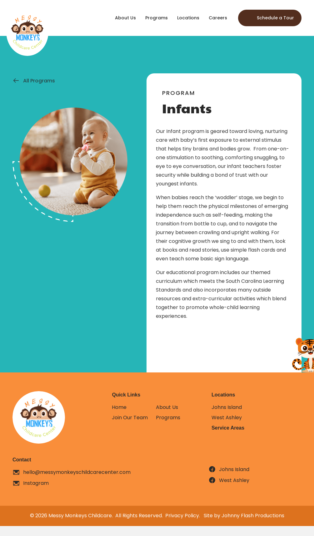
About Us (167, 407)
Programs (168, 417)
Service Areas (228, 427)
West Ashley (227, 417)
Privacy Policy (182, 515)
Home (119, 407)
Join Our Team (130, 417)
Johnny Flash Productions (253, 515)
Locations (223, 394)
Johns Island (227, 407)
